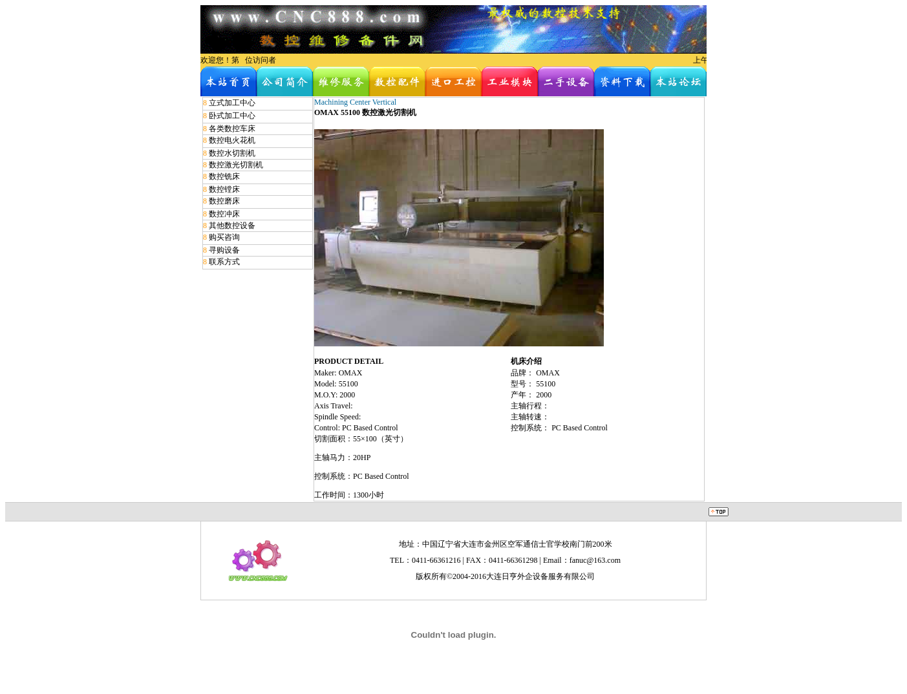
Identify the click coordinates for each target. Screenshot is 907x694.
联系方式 (224, 261)
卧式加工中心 (232, 115)
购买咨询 (224, 237)
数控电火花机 (232, 140)
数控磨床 (224, 200)
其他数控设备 (232, 225)
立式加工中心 (232, 102)
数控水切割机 (232, 153)
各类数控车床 (232, 128)
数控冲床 (224, 213)
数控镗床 (224, 189)
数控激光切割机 (236, 164)
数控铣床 (224, 176)
